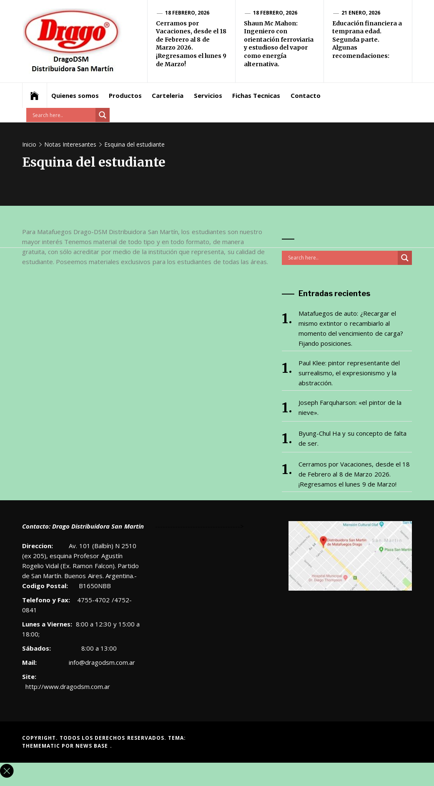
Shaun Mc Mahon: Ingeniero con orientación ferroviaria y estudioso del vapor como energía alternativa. (279, 44)
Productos (125, 95)
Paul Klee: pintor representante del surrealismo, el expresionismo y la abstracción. (349, 373)
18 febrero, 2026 (187, 12)
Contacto (306, 95)
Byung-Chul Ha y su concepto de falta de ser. (352, 438)
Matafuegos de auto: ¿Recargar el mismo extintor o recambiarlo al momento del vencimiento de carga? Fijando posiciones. (351, 328)
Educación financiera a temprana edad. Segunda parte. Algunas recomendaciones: (367, 40)
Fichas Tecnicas (256, 95)
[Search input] (63, 115)
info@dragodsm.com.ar (101, 662)
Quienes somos (75, 95)
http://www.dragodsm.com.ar (67, 686)
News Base (92, 745)
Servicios (208, 95)
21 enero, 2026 (361, 12)
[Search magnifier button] (102, 115)
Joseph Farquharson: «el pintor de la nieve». (350, 407)
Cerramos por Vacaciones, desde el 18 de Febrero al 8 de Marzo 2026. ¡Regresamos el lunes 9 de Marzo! (191, 44)
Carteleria (167, 95)
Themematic (42, 745)
